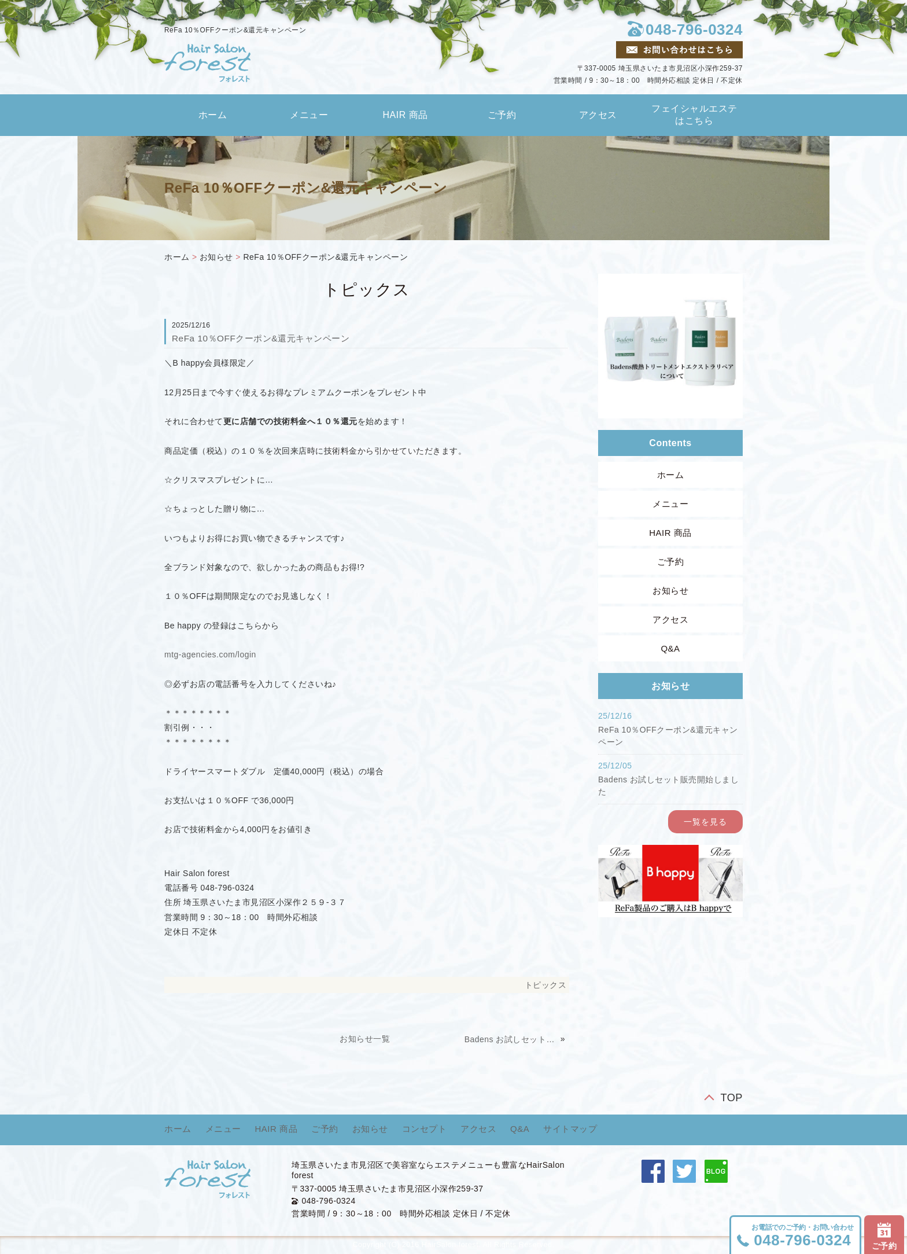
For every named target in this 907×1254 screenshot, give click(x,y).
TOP (731, 1097)
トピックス (546, 985)
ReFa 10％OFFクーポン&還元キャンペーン (325, 257)
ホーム (212, 115)
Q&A (670, 648)
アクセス (598, 115)
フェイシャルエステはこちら (694, 115)
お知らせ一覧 (365, 1038)
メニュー (309, 115)
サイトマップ (570, 1129)
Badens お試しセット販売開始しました (511, 1039)
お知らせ (216, 257)
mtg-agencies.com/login (210, 654)
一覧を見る (705, 821)
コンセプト (424, 1129)
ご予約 (502, 115)
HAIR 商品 (405, 115)
